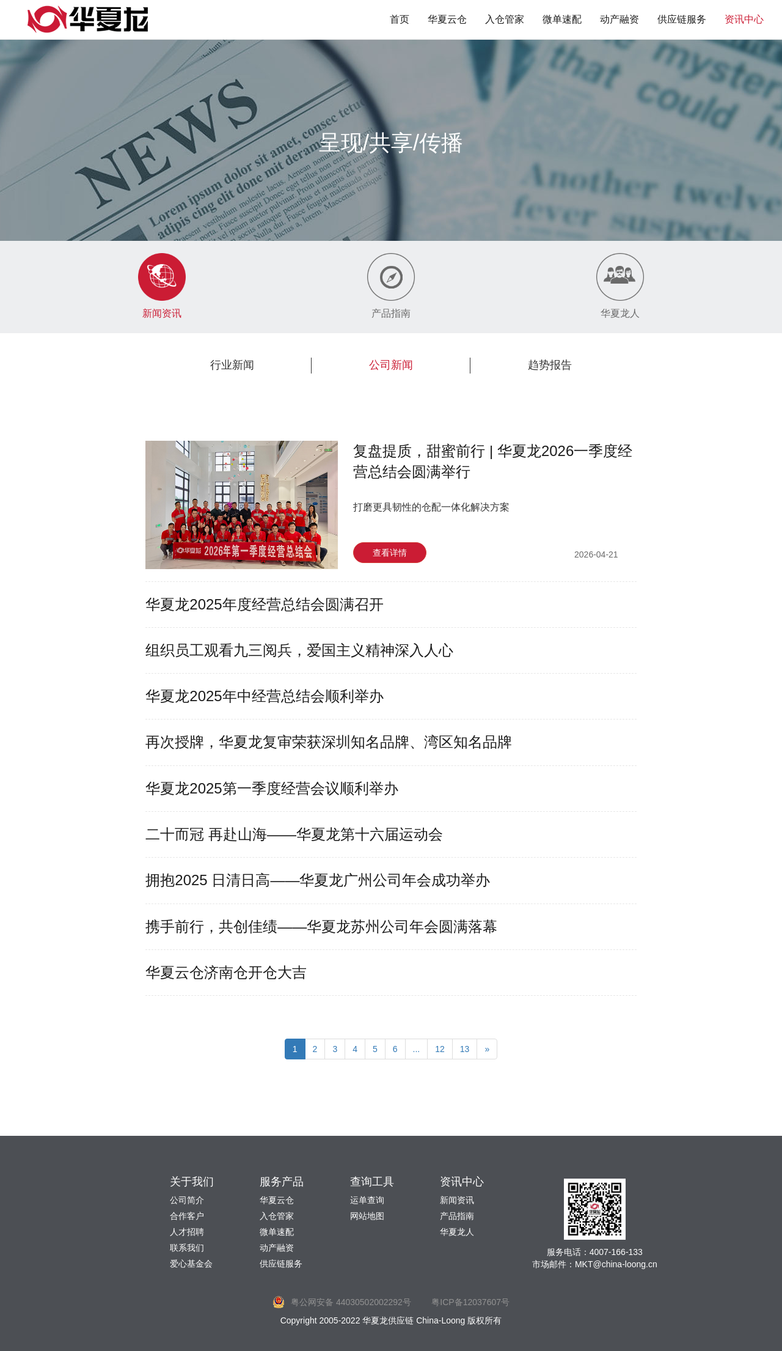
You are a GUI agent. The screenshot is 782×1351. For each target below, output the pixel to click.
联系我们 (187, 1248)
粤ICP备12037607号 (470, 1302)
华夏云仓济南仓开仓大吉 (226, 972)
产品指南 (457, 1216)
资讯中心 (744, 19)
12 (440, 1049)
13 (465, 1049)
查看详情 (390, 553)
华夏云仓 (447, 19)
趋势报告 (550, 365)
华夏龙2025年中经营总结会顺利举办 (264, 696)
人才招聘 (187, 1232)
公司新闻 (391, 365)
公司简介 (187, 1200)
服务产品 (282, 1182)
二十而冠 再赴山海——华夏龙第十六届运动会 (294, 834)
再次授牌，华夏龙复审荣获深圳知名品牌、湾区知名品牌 (328, 742)
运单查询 (367, 1200)
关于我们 (192, 1182)
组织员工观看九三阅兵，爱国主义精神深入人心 (299, 650)
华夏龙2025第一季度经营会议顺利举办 (271, 788)
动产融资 (619, 19)
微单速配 (562, 19)
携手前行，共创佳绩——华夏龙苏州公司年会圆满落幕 (321, 926)
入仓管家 (504, 19)
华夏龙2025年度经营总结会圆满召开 (264, 604)
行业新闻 (232, 365)
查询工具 (372, 1182)
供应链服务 (681, 19)
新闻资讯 (457, 1200)
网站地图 (367, 1216)
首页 (399, 19)
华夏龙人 (457, 1232)
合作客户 (187, 1216)
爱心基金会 (191, 1263)
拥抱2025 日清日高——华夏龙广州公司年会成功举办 (317, 880)
